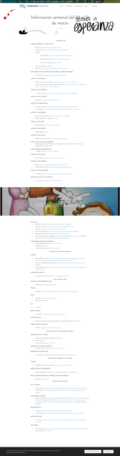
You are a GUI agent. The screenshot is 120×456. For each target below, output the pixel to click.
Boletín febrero (44, 379)
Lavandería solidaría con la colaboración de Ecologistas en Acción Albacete (56, 93)
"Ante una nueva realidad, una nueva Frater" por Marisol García (60, 291)
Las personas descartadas (51, 125)
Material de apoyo (71, 355)
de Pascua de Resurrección (48, 298)
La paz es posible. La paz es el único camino (65, 82)
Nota (78, 321)
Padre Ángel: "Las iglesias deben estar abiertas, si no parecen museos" (64, 413)
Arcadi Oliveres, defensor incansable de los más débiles (56, 410)
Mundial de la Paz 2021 (54, 100)
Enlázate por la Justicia (48, 343)
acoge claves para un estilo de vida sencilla (55, 50)
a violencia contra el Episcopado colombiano (58, 224)
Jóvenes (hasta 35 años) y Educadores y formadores (58, 174)
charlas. (43, 151)
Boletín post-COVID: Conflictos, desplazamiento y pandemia (52, 238)
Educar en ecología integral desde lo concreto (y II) (52, 164)
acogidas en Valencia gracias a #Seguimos (61, 372)
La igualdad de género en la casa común (53, 348)
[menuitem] (62, 6)
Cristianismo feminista (54, 398)
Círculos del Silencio (52, 151)
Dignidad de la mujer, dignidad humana (61, 167)
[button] (96, 6)
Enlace (47, 300)
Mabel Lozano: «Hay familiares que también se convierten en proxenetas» (66, 388)
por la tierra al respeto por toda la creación (53, 229)
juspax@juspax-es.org (58, 1)
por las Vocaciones (56, 243)
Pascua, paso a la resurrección (61, 59)
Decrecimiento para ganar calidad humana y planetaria (62, 107)
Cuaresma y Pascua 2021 (49, 285)
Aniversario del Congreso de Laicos (51, 328)
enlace (81, 144)
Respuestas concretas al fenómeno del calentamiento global (57, 226)
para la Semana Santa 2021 (61, 233)
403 (47, 132)
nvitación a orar (72, 402)
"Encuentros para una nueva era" (60, 276)
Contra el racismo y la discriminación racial (60, 55)
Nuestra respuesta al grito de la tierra (54, 158)
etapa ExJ (42, 340)
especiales (45, 245)
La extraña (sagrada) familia (59, 138)
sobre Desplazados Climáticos (58, 75)
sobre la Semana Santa (53, 248)
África (57, 144)
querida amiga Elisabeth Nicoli (52, 47)
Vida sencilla (57, 62)
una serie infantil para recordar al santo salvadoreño (64, 231)
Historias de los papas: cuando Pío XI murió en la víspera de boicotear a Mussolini (64, 428)
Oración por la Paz (56, 180)
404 (44, 132)
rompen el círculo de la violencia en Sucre (54, 314)
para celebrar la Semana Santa (63, 365)
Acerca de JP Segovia (43, 180)
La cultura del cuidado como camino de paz (55, 68)
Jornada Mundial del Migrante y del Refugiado (69, 236)
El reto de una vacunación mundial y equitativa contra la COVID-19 (61, 109)
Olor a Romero (48, 430)
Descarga (50, 66)
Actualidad (38, 307)
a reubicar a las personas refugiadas (59, 116)
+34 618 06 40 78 (69, 1)
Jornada (45, 100)
